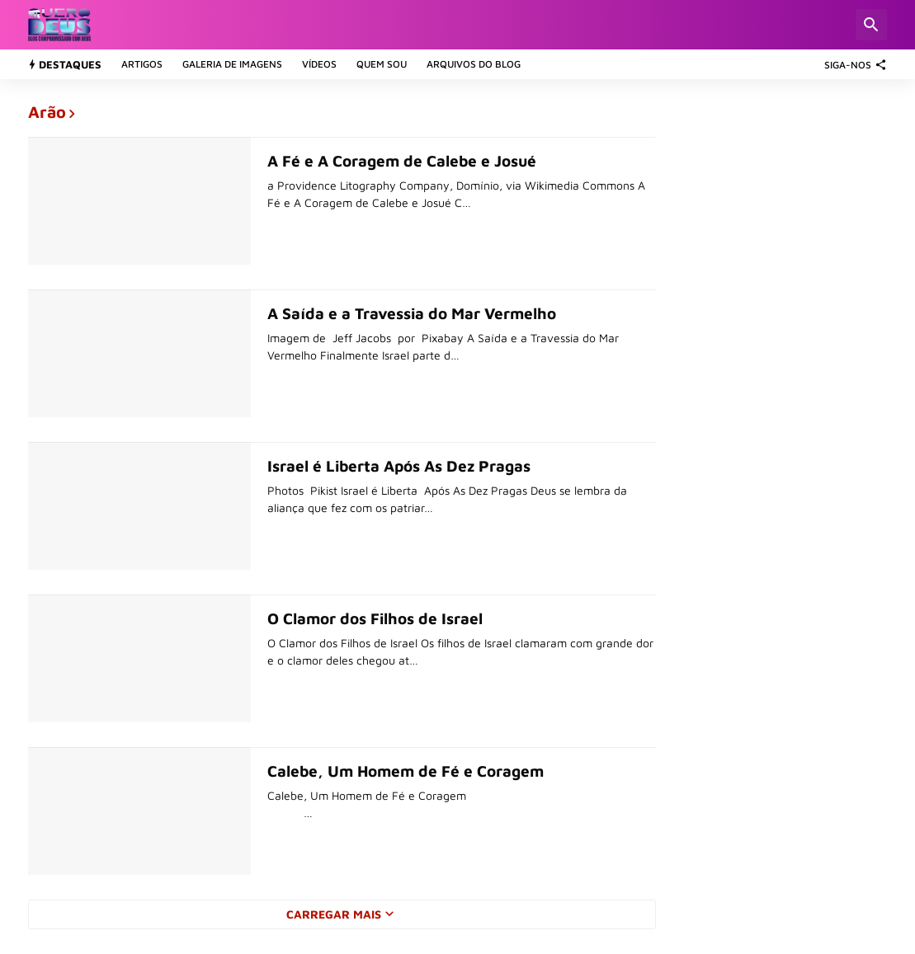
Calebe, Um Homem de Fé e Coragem (405, 771)
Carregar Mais (333, 914)
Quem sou (381, 64)
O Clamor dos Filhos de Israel (375, 618)
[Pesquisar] (871, 24)
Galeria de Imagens (232, 64)
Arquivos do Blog (474, 64)
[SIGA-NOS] (851, 64)
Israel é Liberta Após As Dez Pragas (399, 466)
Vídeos (319, 64)
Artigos (142, 64)
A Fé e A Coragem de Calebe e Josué (401, 161)
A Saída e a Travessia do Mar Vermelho (411, 313)
